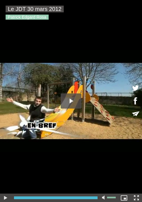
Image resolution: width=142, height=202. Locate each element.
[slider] (56, 197)
